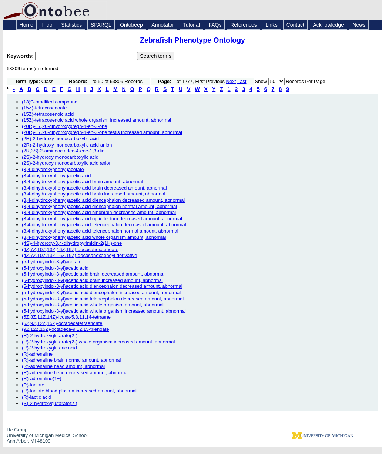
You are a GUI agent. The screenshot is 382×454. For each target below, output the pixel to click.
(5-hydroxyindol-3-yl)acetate (51, 261)
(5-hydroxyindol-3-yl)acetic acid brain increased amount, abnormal (92, 280)
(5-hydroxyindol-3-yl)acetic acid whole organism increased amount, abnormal (104, 311)
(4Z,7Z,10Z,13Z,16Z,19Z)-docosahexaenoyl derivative (79, 255)
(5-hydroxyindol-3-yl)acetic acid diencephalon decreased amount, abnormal (102, 286)
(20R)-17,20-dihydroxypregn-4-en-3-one (64, 126)
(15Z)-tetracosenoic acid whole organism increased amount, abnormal (96, 120)
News (358, 25)
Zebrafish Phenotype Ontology (192, 40)
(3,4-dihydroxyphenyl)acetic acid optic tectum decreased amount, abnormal (102, 218)
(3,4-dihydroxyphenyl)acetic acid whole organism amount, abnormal (94, 237)
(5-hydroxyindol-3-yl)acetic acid (55, 268)
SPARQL (101, 25)
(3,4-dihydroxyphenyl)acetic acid (56, 175)
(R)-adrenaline (37, 354)
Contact (295, 25)
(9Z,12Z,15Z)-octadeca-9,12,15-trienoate (65, 329)
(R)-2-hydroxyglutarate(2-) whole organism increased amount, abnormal (98, 342)
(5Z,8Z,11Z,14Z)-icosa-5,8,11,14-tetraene (66, 317)
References (243, 25)
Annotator (162, 25)
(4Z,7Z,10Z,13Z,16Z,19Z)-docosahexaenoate (70, 249)
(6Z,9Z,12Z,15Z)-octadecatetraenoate (62, 323)
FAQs (214, 25)
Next (231, 81)
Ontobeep (131, 25)
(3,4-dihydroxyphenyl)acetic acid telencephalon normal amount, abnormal (100, 231)
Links (271, 25)
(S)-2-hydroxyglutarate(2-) (49, 403)
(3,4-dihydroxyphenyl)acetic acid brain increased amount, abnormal (93, 194)
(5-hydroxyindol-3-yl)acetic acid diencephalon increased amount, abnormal (101, 292)
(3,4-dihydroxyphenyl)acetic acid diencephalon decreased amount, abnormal (103, 200)
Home (26, 25)
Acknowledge (328, 25)
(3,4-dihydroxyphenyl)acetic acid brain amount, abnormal (82, 181)
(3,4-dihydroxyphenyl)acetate (53, 169)
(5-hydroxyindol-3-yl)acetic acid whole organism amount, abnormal (93, 304)
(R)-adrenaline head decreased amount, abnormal (75, 372)
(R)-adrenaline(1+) (41, 378)
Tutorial (191, 25)
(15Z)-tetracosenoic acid (48, 114)
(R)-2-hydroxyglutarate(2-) (49, 335)
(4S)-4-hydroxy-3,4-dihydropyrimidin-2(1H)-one (72, 243)
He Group (17, 429)
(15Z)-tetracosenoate (44, 108)
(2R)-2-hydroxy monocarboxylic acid (60, 138)
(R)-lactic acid (36, 397)
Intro (47, 25)
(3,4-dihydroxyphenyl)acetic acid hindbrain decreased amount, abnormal (99, 212)
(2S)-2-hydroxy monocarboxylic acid (60, 157)
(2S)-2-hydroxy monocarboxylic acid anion (67, 163)
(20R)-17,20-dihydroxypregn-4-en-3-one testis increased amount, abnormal (102, 132)
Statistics (71, 25)
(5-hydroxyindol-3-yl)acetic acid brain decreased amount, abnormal (93, 274)
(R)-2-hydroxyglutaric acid (49, 348)
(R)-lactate (33, 385)
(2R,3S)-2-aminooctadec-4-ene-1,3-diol (63, 151)
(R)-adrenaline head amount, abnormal (63, 366)
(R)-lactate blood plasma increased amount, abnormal (79, 391)
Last (242, 81)
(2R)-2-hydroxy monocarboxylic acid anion (67, 145)
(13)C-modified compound (49, 102)
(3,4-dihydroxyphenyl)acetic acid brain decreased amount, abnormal (94, 188)
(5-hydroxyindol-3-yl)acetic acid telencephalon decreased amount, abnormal (103, 299)
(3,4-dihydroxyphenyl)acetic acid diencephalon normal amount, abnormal (99, 206)
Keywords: (21, 56)
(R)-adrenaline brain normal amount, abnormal (71, 360)
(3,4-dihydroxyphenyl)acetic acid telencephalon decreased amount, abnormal (104, 224)
